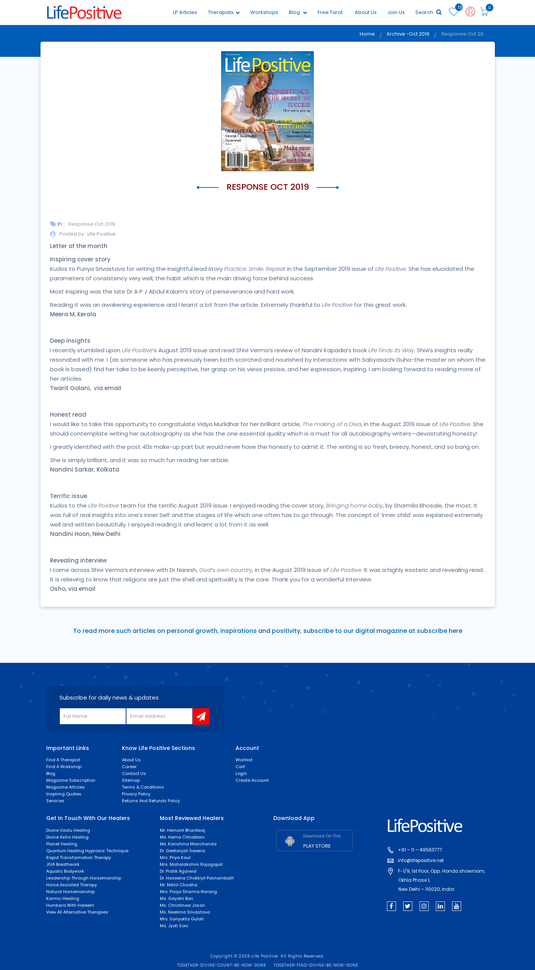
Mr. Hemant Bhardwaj (182, 830)
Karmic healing (62, 898)
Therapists (223, 12)
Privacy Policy (136, 794)
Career (129, 767)
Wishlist (244, 760)
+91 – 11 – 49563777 (420, 850)
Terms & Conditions (143, 787)
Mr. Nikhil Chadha (178, 885)
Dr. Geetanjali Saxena (182, 851)
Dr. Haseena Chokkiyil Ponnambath (197, 878)
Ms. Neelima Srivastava (185, 912)
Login (241, 774)
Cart (240, 767)
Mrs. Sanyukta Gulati (182, 919)
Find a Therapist (63, 760)
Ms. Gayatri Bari (176, 898)
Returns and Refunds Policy (151, 801)
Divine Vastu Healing (68, 830)
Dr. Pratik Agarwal (178, 871)
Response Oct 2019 (92, 224)
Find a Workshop (63, 767)
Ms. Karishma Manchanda (188, 844)
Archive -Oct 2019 (407, 34)
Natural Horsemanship (70, 892)
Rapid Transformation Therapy (78, 857)
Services (55, 801)
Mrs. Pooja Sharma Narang (188, 892)
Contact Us (134, 774)
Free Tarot (329, 12)
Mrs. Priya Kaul (175, 857)
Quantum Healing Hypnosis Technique (87, 851)
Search (428, 12)
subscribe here (439, 631)
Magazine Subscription (70, 781)
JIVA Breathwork (63, 864)
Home (366, 34)
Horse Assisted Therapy (71, 885)
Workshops (264, 12)
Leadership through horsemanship (83, 878)
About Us (365, 12)
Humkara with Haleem (70, 905)
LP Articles (185, 12)
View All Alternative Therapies (77, 912)
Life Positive (100, 233)
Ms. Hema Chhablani (182, 837)
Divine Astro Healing (67, 837)
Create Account (252, 781)
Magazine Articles (65, 787)
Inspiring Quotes (63, 794)
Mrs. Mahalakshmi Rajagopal (191, 864)
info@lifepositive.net (421, 861)
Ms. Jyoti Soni (174, 926)
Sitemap (131, 781)
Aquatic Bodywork (65, 871)
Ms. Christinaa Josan (182, 905)
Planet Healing (61, 844)
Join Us (395, 12)
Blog (298, 12)
